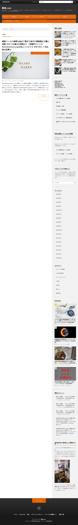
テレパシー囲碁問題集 (61, 110)
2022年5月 (58, 226)
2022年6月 (58, 222)
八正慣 (57, 281)
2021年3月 (58, 246)
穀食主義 (14, 16)
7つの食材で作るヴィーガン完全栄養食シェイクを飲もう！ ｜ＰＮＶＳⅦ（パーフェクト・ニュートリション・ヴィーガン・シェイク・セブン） (69, 34)
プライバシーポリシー (37, 514)
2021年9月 (58, 234)
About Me (22, 514)
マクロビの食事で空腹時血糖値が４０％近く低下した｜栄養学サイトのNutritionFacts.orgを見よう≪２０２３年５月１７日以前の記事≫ (65, 321)
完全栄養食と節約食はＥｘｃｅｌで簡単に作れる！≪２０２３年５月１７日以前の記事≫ (69, 61)
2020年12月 (59, 258)
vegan (18, 80)
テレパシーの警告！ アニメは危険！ (64, 114)
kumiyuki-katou (69, 407)
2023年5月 (58, 194)
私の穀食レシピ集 (60, 106)
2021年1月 (58, 254)
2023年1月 (58, 206)
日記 (28, 514)
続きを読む (43, 95)
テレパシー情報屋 (24, 16)
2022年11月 (59, 210)
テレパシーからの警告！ (38, 16)
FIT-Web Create (36, 521)
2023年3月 (58, 202)
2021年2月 (58, 250)
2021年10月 (59, 230)
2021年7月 (58, 238)
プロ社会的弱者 (60, 273)
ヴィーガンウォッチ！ (53, 16)
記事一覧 (65, 16)
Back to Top (39, 500)
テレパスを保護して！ (51, 514)
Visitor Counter (58, 81)
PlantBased (15, 80)
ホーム (16, 514)
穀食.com (6, 8)
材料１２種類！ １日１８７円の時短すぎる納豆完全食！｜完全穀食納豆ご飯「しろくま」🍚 (65, 398)
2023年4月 (58, 198)
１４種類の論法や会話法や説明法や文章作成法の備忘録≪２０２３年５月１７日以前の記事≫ (69, 70)
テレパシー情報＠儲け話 (66, 117)
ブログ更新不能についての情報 (11, 21)
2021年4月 (58, 242)
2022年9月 (58, 214)
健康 (21, 80)
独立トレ (6, 16)
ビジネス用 (58, 117)
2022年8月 (58, 218)
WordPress (49, 521)
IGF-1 (11, 80)
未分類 (57, 285)
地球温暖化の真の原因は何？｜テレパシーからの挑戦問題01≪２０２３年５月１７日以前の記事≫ (65, 341)
